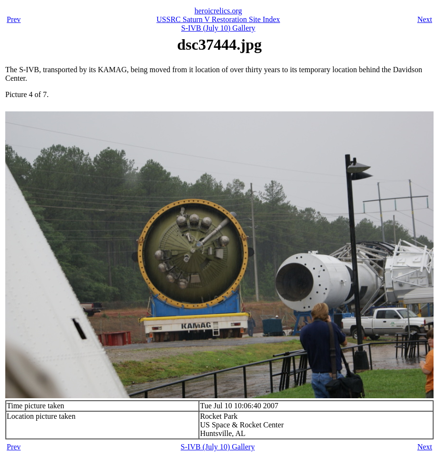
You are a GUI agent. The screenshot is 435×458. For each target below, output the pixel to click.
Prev (14, 19)
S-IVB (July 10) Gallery (218, 28)
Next (424, 19)
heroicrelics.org (218, 11)
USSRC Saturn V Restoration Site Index (218, 19)
